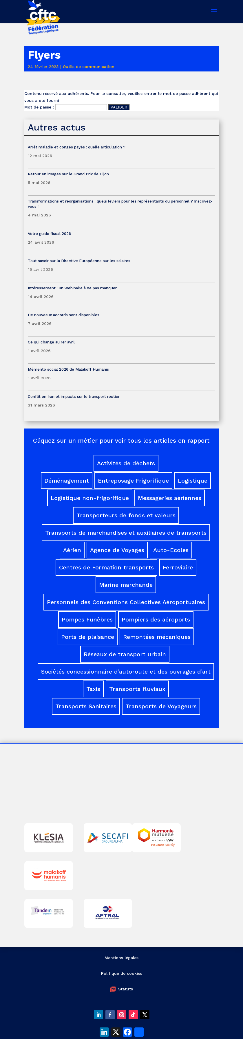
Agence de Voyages (117, 550)
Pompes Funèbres (87, 619)
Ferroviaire (178, 567)
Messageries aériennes (169, 497)
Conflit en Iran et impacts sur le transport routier (74, 396)
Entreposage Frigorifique (133, 480)
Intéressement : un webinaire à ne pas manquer (72, 288)
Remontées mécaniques (157, 636)
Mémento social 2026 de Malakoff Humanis (68, 369)
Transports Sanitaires (85, 706)
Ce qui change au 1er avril (51, 342)
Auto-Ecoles (171, 550)
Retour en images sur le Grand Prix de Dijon (68, 174)
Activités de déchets (126, 463)
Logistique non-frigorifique (90, 497)
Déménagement (66, 480)
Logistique (192, 480)
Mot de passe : (65, 107)
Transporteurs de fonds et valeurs (126, 515)
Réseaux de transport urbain (125, 654)
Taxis (93, 688)
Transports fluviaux (137, 688)
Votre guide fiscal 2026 (49, 233)
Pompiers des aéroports (156, 619)
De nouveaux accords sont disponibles (63, 314)
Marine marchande (126, 584)
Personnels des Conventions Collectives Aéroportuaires (126, 602)
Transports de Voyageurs (161, 706)
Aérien (72, 550)
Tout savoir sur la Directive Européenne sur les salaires (79, 260)
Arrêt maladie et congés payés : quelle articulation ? (76, 147)
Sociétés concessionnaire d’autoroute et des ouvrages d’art (126, 671)
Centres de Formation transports (106, 567)
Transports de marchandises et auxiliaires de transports (126, 532)
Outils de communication (88, 66)
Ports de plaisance (87, 636)
